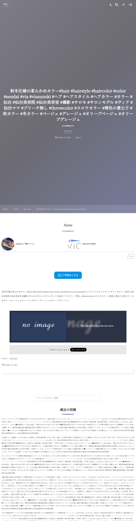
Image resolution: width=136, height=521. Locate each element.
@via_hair (62, 349)
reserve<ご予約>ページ (25, 244)
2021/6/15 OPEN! (89, 244)
